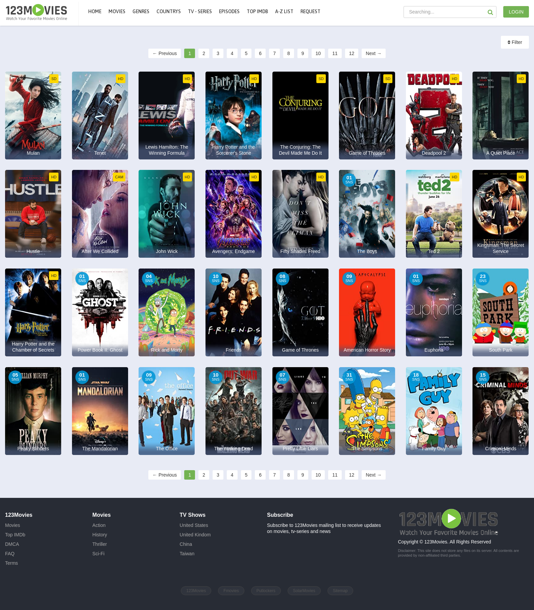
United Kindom (195, 534)
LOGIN (516, 12)
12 (352, 53)
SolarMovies (304, 590)
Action (98, 525)
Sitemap (340, 590)
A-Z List (284, 11)
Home (94, 11)
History (99, 534)
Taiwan (187, 553)
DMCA (12, 544)
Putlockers (266, 590)
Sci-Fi (98, 553)
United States (194, 525)
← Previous (164, 53)
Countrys (168, 11)
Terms (11, 563)
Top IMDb (257, 11)
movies (116, 11)
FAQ (10, 553)
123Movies (196, 590)
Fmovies (231, 590)
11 (335, 53)
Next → (374, 53)
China (186, 544)
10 (318, 53)
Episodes (229, 11)
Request (310, 11)
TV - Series (200, 11)
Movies (12, 525)
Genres (140, 11)
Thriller (99, 544)
